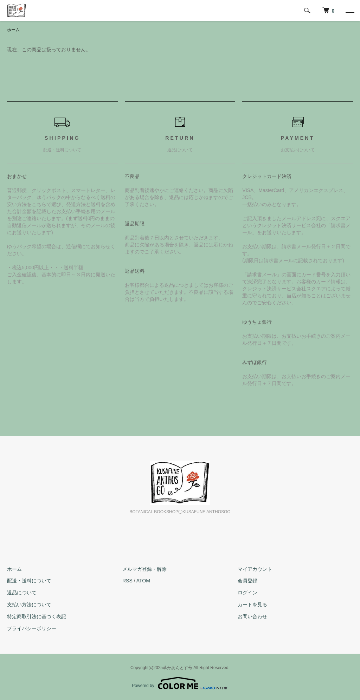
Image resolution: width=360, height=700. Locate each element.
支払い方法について (29, 604)
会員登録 (247, 580)
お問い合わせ (252, 616)
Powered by (180, 683)
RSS (127, 580)
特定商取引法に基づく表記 (36, 616)
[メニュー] (349, 10)
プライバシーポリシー (31, 628)
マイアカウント (255, 569)
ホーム (13, 29)
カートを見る (252, 604)
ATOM (143, 580)
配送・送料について (29, 580)
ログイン (247, 592)
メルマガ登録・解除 (144, 569)
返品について (22, 592)
